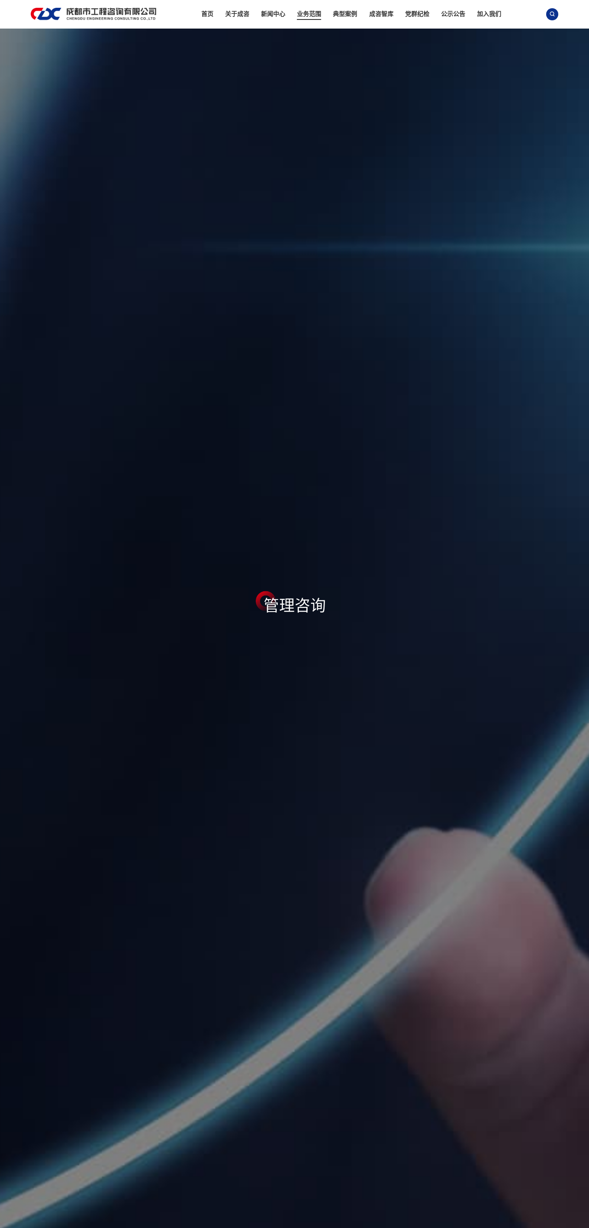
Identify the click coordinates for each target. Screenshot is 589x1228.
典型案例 (345, 14)
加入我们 (489, 14)
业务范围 (309, 14)
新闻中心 (273, 14)
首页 (207, 14)
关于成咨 (237, 14)
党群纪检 (417, 14)
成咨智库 (381, 14)
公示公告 (453, 14)
